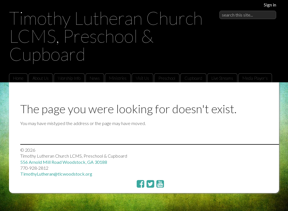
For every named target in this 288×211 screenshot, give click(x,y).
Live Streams (222, 78)
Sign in (270, 4)
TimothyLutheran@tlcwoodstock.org (56, 173)
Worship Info (69, 78)
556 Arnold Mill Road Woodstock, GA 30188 (63, 162)
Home (18, 78)
